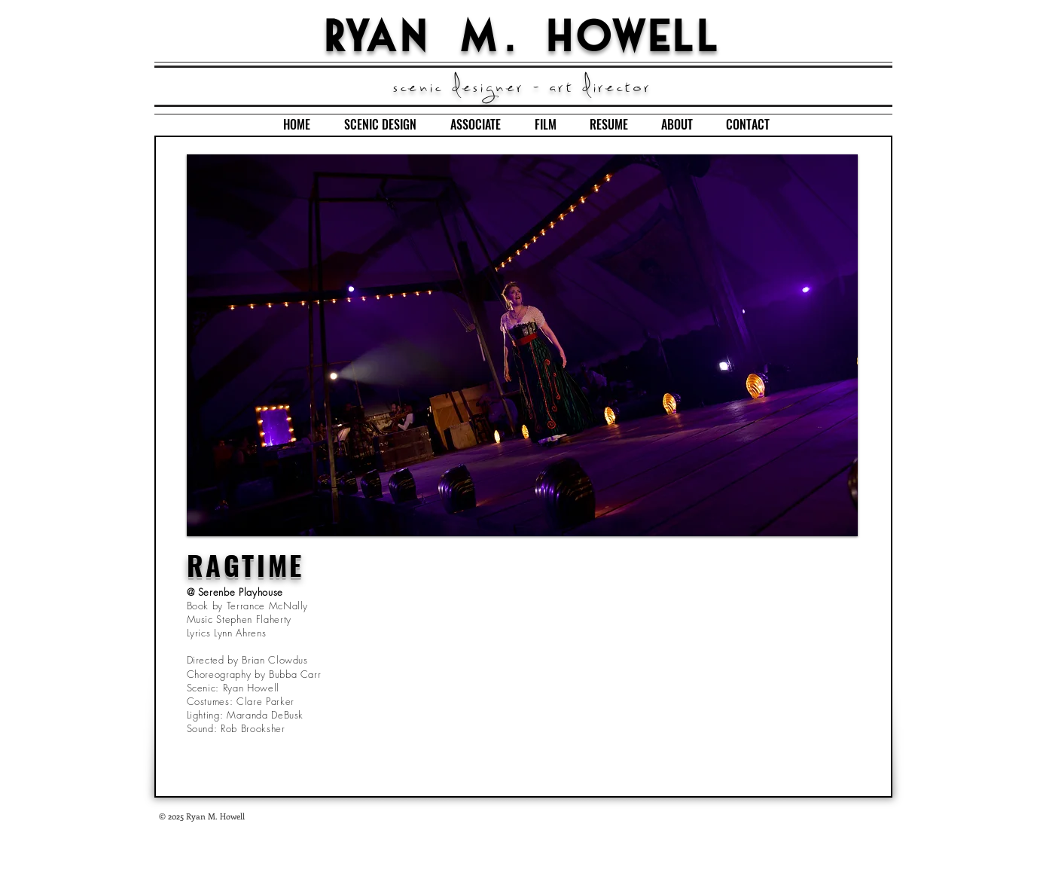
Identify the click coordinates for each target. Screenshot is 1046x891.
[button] (522, 345)
